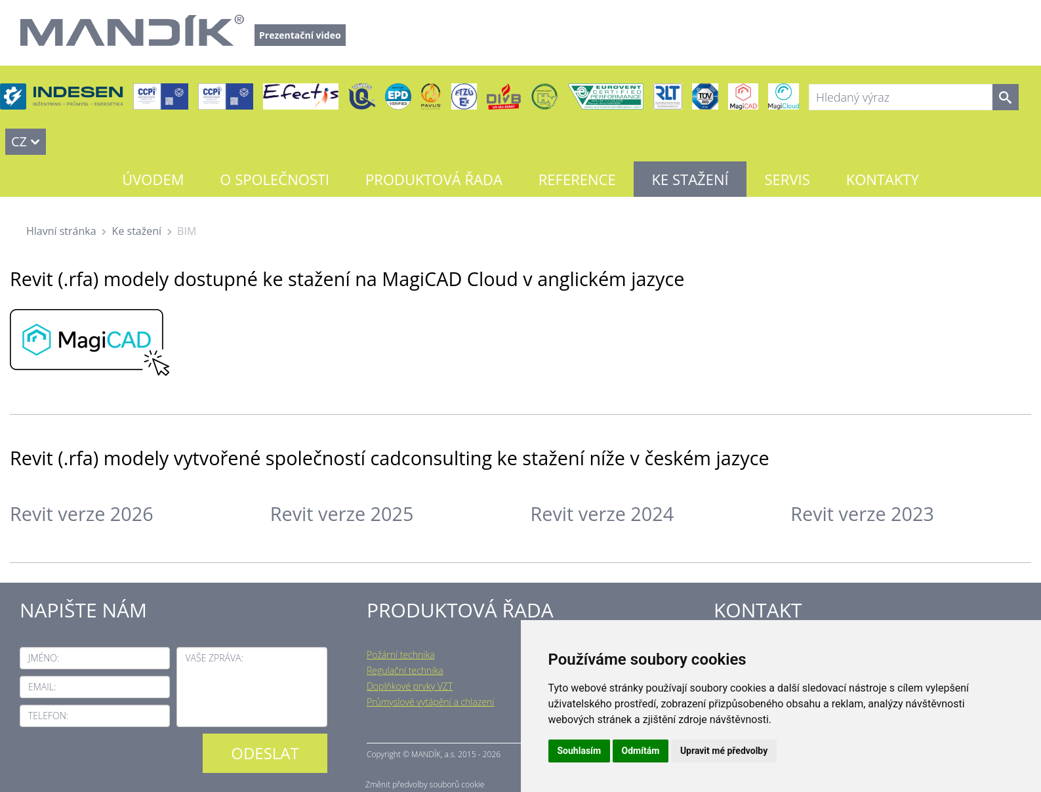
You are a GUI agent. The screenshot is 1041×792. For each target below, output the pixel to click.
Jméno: (43, 658)
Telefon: (48, 715)
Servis (787, 179)
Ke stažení (690, 179)
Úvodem (153, 179)
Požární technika (401, 654)
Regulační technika (405, 670)
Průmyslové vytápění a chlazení (431, 702)
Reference (577, 179)
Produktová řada (433, 179)
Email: (42, 686)
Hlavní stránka (61, 231)
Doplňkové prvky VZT (410, 686)
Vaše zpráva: (214, 658)
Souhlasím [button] (580, 750)
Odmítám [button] (641, 750)
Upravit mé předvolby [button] (723, 750)
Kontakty (882, 179)
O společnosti (274, 179)
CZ (19, 141)
